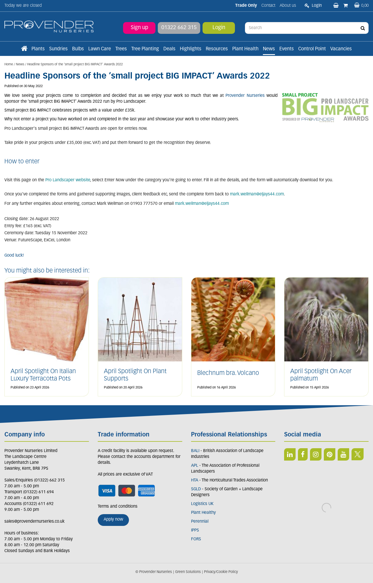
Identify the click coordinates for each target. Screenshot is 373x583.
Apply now (113, 519)
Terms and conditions (117, 506)
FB (303, 454)
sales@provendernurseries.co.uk (34, 521)
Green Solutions (188, 572)
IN (315, 454)
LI (290, 454)
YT (343, 454)
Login (219, 28)
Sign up (139, 28)
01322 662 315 (179, 28)
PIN (329, 454)
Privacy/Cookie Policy (221, 572)
